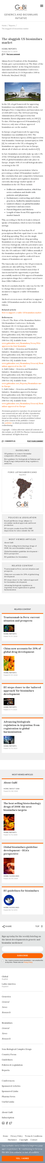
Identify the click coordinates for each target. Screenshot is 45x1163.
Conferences (8, 1080)
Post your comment (13, 54)
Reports (12, 26)
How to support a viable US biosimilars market (21, 313)
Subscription (8, 1117)
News (4, 1007)
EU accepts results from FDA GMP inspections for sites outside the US (18, 529)
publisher (8, 423)
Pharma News (8, 1096)
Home (4, 26)
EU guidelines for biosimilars (16, 557)
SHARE (7, 926)
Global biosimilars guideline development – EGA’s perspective (21, 850)
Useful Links (8, 1101)
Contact (33, 1140)
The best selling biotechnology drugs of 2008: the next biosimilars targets (20, 547)
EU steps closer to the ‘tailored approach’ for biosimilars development (21, 581)
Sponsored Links (10, 1091)
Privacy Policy (28, 962)
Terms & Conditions (33, 1136)
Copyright (23, 1140)
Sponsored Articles (11, 1086)
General (5, 1002)
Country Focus (9, 1054)
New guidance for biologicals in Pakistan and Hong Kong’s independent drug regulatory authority (22, 461)
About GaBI (8, 543)
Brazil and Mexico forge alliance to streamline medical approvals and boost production (20, 523)
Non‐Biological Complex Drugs (16, 1049)
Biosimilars (7, 1023)
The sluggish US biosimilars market (15, 29)
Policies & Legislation (12, 1065)
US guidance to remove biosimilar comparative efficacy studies (17, 455)
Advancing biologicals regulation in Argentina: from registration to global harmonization (19, 587)
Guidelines (7, 1059)
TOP (39, 926)
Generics (6, 996)
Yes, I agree (22, 1158)
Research (6, 1012)
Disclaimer (12, 1140)
